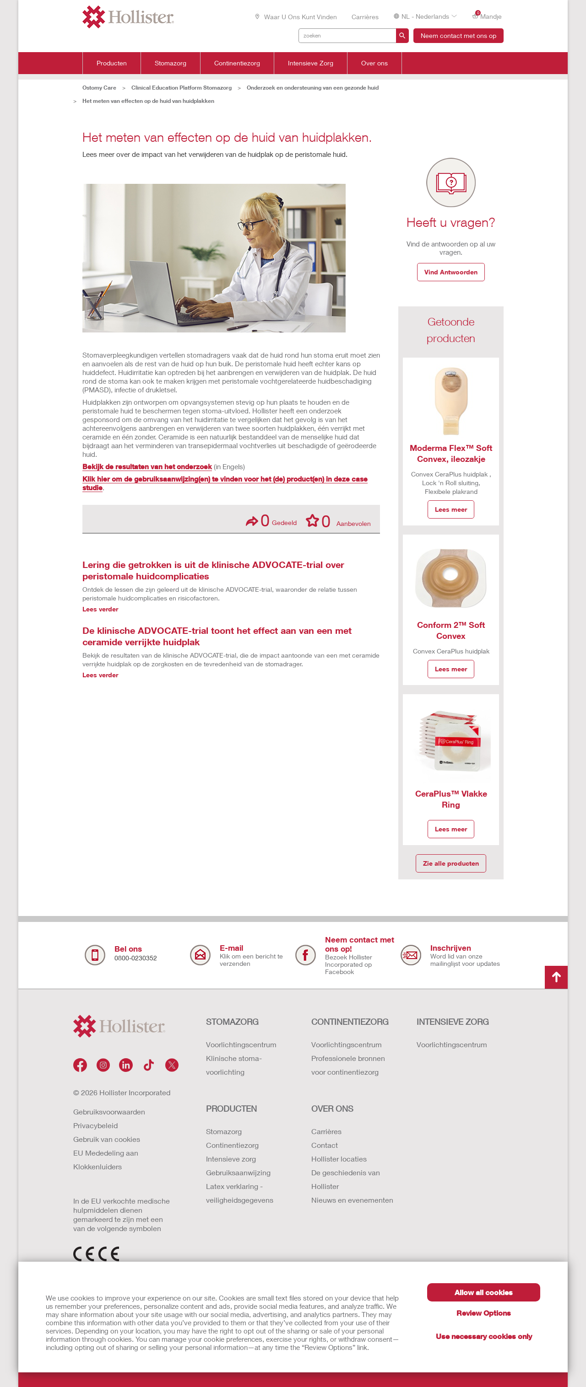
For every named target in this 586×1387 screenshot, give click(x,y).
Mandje (487, 16)
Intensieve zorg (231, 1158)
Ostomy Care (99, 87)
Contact (324, 1145)
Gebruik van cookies (106, 1139)
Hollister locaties (339, 1158)
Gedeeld (271, 520)
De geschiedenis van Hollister (345, 1179)
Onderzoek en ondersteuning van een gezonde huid (313, 87)
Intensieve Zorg (310, 63)
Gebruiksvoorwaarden (109, 1111)
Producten (112, 63)
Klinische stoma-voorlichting (234, 1065)
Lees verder (100, 609)
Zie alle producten (451, 863)
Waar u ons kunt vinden (295, 17)
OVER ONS (332, 1108)
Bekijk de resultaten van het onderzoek (147, 466)
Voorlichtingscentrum (241, 1044)
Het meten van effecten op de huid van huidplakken (148, 100)
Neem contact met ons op (458, 35)
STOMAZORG (232, 1022)
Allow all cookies (484, 1292)
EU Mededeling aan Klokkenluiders (105, 1159)
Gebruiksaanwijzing (238, 1172)
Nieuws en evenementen (352, 1199)
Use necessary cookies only (484, 1336)
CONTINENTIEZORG (350, 1022)
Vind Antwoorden (450, 272)
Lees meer (451, 509)
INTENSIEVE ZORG (453, 1022)
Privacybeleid (95, 1125)
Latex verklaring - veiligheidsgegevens (239, 1193)
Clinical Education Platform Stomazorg (181, 87)
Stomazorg (170, 63)
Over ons (374, 63)
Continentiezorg (237, 63)
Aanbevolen (338, 520)
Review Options (483, 1312)
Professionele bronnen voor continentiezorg (348, 1065)
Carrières (365, 17)
